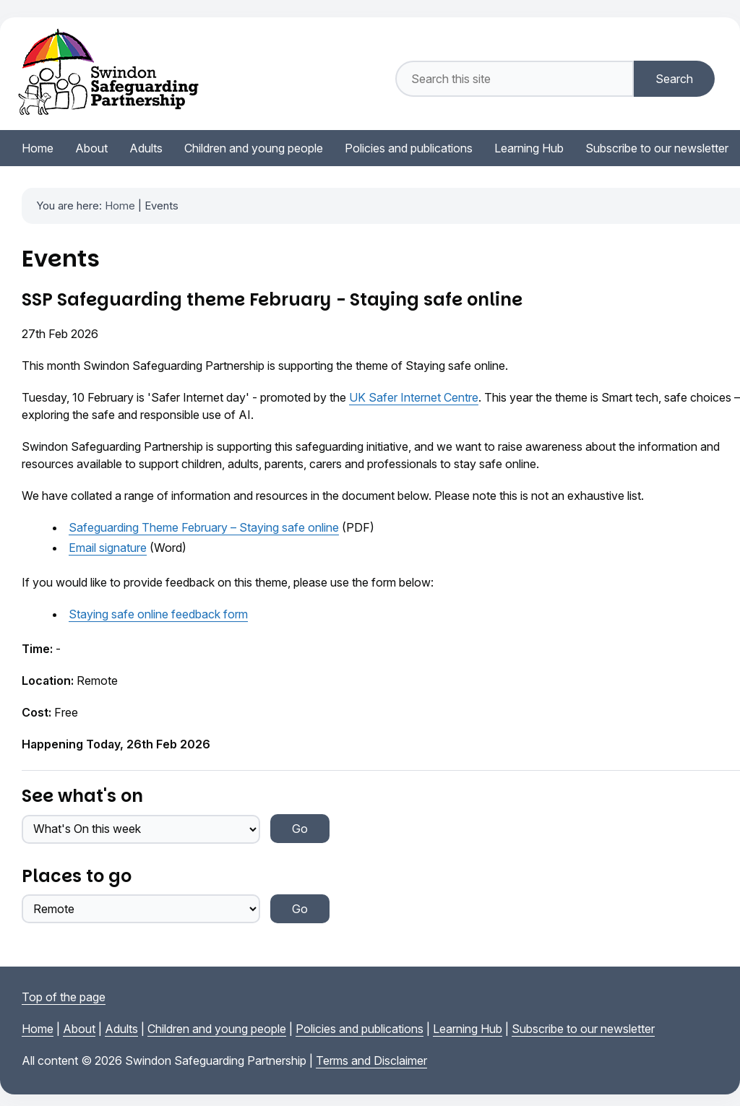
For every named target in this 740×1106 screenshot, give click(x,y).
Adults (121, 1028)
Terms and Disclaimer (371, 1060)
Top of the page (64, 997)
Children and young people (216, 1028)
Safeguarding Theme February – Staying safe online (204, 527)
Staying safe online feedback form (158, 614)
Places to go (77, 876)
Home (120, 205)
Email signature (108, 547)
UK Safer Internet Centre (413, 397)
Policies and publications (359, 1028)
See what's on (82, 796)
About (79, 1028)
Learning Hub (467, 1028)
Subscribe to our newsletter (583, 1028)
